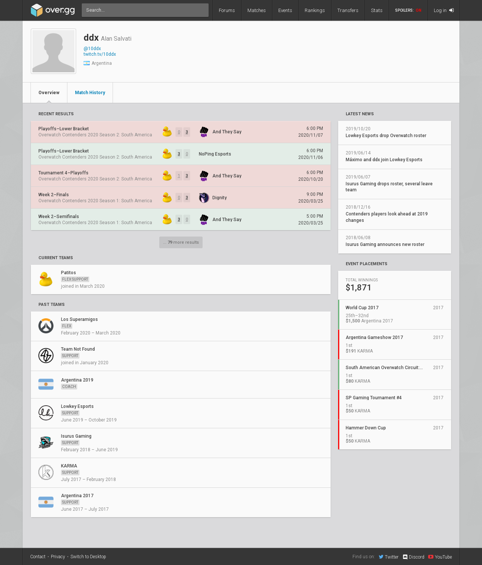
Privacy (58, 556)
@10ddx (92, 48)
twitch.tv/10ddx (100, 54)
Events (285, 10)
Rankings (315, 10)
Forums (227, 10)
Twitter (388, 556)
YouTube (440, 556)
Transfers (347, 10)
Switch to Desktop (88, 556)
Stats (377, 10)
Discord (413, 557)
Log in (444, 10)
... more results (181, 242)
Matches (256, 10)
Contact (38, 556)
